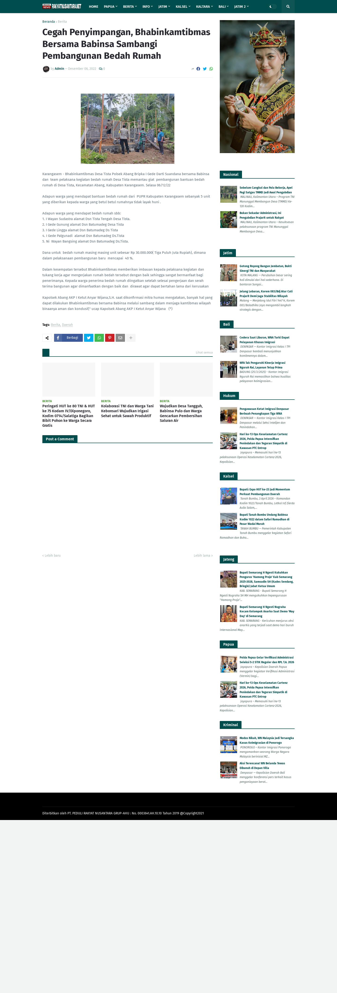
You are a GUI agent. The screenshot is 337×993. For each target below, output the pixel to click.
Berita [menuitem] (128, 6)
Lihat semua (204, 352)
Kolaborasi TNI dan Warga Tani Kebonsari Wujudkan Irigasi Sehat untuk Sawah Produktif (127, 411)
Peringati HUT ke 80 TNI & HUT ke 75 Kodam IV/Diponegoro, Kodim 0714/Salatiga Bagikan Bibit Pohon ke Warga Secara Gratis (68, 416)
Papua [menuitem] (109, 6)
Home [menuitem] (93, 6)
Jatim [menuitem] (162, 6)
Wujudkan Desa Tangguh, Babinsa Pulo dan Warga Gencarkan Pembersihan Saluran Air (181, 413)
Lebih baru (53, 556)
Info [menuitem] (146, 6)
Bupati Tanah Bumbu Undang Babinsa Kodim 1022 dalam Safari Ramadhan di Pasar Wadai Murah (264, 519)
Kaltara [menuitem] (203, 6)
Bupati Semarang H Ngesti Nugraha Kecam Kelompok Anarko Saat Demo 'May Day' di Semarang (267, 611)
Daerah (67, 325)
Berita (62, 21)
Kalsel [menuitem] (181, 6)
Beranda (48, 21)
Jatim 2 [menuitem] (240, 6)
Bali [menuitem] (222, 6)
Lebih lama (202, 556)
